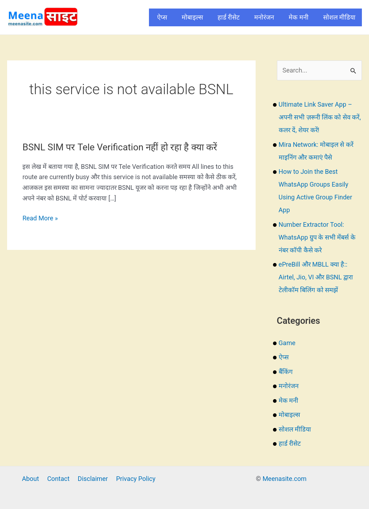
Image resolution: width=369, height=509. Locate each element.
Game (287, 343)
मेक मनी (298, 17)
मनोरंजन (264, 17)
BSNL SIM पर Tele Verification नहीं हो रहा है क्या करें (119, 147)
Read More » (40, 218)
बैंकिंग (286, 371)
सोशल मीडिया (339, 17)
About (30, 478)
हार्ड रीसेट (229, 17)
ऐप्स (162, 17)
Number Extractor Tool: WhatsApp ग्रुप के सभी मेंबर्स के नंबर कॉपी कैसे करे (317, 237)
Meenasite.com (284, 478)
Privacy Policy (135, 478)
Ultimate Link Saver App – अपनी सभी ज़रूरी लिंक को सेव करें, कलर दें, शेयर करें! (320, 117)
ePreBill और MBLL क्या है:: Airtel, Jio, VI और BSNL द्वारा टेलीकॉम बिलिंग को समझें (316, 277)
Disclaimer (93, 478)
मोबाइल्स (192, 17)
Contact (58, 478)
